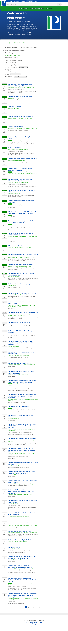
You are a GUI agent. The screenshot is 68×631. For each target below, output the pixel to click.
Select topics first (17, 69)
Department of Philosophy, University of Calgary (19, 475)
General (13, 132)
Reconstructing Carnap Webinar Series (17, 206)
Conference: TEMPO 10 (14, 547)
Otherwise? (8, 72)
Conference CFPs (11, 57)
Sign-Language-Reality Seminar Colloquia (18, 142)
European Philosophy (31, 186)
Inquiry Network (16, 193)
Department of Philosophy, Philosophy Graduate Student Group (22, 569)
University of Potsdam (17, 224)
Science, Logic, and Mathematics (18, 325)
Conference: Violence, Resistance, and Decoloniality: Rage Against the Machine (20, 566)
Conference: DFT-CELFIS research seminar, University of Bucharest (20, 169)
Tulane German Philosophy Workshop (17, 184)
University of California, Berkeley (15, 560)
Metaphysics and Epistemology (18, 153)
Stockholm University (12, 324)
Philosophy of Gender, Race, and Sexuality (28, 317)
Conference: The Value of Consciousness (20, 96)
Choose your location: (11, 47)
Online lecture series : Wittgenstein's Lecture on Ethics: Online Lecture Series (22, 221)
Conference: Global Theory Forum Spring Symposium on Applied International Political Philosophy (21, 342)
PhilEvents (29, 1)
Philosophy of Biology (31, 443)
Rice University (15, 98)
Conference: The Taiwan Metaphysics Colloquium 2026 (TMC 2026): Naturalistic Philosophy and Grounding (22, 425)
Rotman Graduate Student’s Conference (17, 586)
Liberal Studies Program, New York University (18, 374)
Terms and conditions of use (34, 622)
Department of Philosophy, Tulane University (18, 182)
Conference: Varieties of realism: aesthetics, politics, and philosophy (21, 372)
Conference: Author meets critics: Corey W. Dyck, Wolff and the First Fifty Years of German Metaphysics (22, 396)
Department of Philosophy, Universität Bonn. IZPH (19, 247)
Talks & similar (10, 62)
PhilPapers (9, 1)
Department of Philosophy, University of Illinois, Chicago (20, 484)
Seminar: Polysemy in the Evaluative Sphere (21, 117)
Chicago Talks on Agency (14, 287)
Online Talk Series (12, 387)
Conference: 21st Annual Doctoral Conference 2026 (23, 312)
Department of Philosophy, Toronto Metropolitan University (21, 364)
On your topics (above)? (11, 67)
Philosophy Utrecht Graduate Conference (18, 456)
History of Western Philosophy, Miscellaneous (21, 389)
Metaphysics (22, 434)
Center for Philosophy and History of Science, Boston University (22, 532)
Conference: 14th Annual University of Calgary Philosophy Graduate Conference (22, 472)
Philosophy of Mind (15, 100)
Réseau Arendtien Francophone (19, 408)
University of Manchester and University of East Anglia (24, 128)
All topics (22, 50)
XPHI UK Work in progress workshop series (18, 130)
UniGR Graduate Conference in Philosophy (18, 357)
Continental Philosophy (16, 268)
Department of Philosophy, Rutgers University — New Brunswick (22, 525)
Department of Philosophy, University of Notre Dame (20, 494)
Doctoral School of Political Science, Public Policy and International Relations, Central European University (23, 314)
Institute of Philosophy (15, 34)
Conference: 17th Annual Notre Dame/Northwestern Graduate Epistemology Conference (21, 491)
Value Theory (17, 154)
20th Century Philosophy (16, 162)
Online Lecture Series (13, 226)
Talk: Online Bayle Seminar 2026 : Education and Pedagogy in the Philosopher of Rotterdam (22, 212)
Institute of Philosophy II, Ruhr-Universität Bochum (23, 257)
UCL (9, 334)
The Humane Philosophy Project (15, 151)
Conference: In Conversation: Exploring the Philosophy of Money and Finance (21, 85)
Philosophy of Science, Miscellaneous (20, 91)
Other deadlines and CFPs (14, 60)
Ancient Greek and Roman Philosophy (20, 467)
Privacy (34, 624)
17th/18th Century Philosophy (18, 216)
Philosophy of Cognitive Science (28, 259)
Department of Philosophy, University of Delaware (19, 294)
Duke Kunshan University (14, 418)
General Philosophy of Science (18, 443)
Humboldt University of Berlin (19, 160)
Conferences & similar (12, 55)
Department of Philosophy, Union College (17, 541)
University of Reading (13, 503)
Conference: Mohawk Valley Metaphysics (20, 540)
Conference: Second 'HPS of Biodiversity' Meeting (22, 438)
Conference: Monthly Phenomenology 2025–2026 (22, 158)
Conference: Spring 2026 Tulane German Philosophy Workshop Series (20, 180)
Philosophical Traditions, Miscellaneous (24, 390)
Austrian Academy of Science (19, 204)
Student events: (9, 76)
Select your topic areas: (12, 50)
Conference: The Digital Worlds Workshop (20, 264)
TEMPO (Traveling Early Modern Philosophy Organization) (22, 550)
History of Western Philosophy (18, 186)
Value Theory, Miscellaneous (22, 279)
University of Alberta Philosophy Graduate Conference (21, 571)
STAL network (15, 108)
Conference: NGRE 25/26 (15, 148)
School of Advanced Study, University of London (19, 516)
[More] (65, 4)
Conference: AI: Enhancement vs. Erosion (20, 531)
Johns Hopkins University (13, 276)
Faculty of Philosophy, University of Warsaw (18, 149)
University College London (14, 346)
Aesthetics (23, 100)
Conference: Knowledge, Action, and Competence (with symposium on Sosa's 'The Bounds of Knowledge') (22, 595)
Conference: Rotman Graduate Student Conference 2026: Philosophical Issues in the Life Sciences (22, 579)
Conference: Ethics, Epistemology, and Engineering (23, 293)
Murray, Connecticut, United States (28, 47)
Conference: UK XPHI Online (16, 127)
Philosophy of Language (16, 143)
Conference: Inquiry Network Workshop (20, 363)
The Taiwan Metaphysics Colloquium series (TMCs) (20, 432)
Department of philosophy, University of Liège (18, 355)
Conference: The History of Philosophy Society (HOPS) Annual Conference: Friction (22, 557)
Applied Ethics (32, 91)
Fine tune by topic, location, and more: (16, 65)
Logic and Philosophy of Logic (29, 143)
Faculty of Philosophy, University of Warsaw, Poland (24, 140)
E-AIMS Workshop (12, 601)
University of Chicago (13, 285)
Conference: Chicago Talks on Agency (19, 284)
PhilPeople (16, 1)
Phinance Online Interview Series (16, 89)
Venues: (7, 74)
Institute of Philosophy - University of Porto (22, 118)
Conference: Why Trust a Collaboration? (19, 322)
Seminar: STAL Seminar (14, 106)
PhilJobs (35, 1)
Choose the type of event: (12, 53)
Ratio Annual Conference (14, 505)
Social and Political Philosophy (15, 92)
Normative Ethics (29, 100)
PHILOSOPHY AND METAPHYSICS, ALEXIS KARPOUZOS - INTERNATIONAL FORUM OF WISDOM (23, 237)
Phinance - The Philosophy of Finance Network (23, 87)
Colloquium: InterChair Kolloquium (18, 246)
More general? (9, 70)
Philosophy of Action (16, 289)
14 (39, 607)
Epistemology (14, 296)
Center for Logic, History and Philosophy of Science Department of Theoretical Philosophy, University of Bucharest (22, 172)
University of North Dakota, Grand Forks (21, 266)
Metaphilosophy (15, 434)
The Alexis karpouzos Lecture (15, 240)
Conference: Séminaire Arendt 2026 (18, 406)
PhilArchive (22, 1)
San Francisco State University (15, 548)
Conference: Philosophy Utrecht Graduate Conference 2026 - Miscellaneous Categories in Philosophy (22, 450)
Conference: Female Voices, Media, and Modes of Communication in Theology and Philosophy (22, 381)
